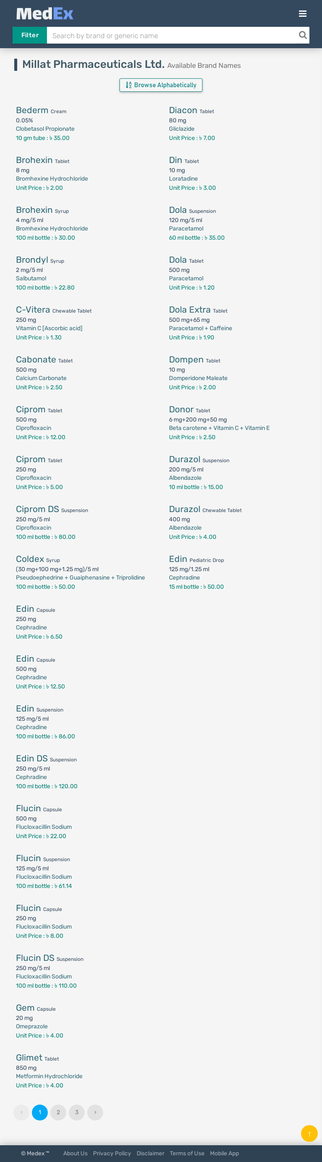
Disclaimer (150, 1153)
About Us (75, 1153)
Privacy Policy (112, 1153)
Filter (30, 35)
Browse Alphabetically (161, 85)
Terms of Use (187, 1153)
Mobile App (224, 1153)
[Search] (302, 35)
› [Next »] (95, 1112)
